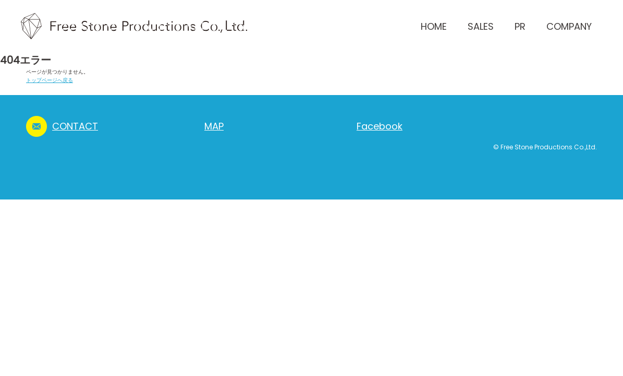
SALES (481, 26)
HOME (434, 26)
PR (520, 26)
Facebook (379, 126)
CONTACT (75, 126)
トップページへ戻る (49, 80)
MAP (214, 126)
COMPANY (569, 26)
